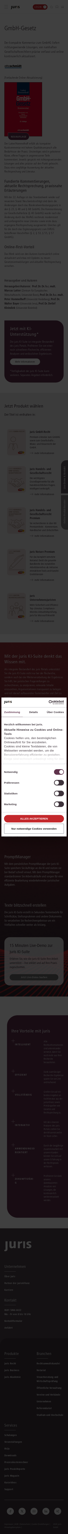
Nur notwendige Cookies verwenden (34, 828)
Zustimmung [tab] (12, 711)
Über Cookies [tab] (55, 711)
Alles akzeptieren (34, 818)
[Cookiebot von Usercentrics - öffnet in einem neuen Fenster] (49, 702)
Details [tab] (33, 711)
